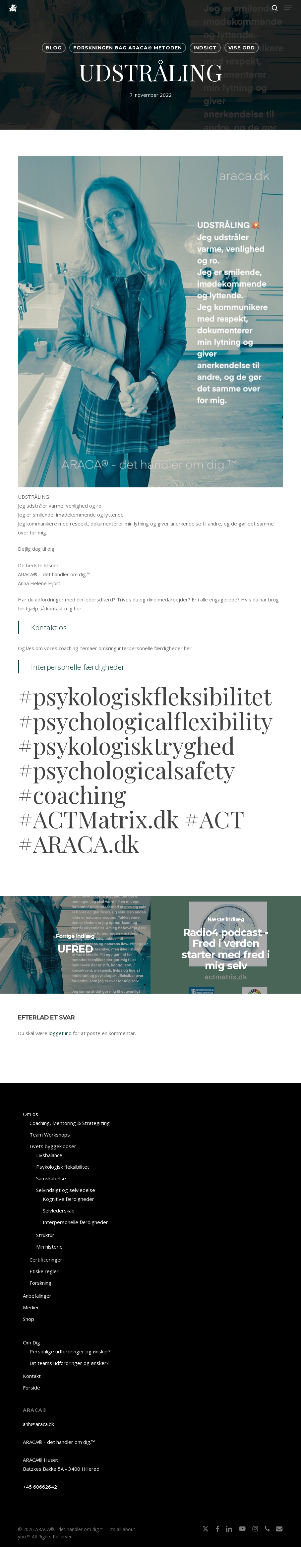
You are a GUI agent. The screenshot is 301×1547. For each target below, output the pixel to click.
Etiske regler (44, 1271)
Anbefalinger (37, 1295)
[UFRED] (75, 945)
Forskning (40, 1282)
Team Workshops (50, 1134)
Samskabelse (51, 1178)
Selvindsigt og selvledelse (65, 1190)
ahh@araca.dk (38, 1424)
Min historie (49, 1246)
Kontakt (32, 1376)
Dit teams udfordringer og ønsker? (69, 1363)
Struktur (45, 1235)
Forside (31, 1387)
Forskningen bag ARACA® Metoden (127, 48)
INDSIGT (205, 48)
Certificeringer (46, 1259)
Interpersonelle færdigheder (78, 667)
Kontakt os (49, 627)
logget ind (60, 1033)
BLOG (54, 48)
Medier (31, 1307)
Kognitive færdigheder (68, 1199)
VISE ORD (241, 48)
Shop (28, 1319)
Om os (30, 1114)
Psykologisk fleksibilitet (62, 1166)
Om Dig (31, 1342)
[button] (288, 8)
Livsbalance (49, 1155)
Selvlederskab (59, 1210)
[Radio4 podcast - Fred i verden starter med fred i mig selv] (225, 945)
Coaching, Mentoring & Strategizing (70, 1123)
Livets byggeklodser (53, 1146)
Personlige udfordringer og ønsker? (70, 1351)
